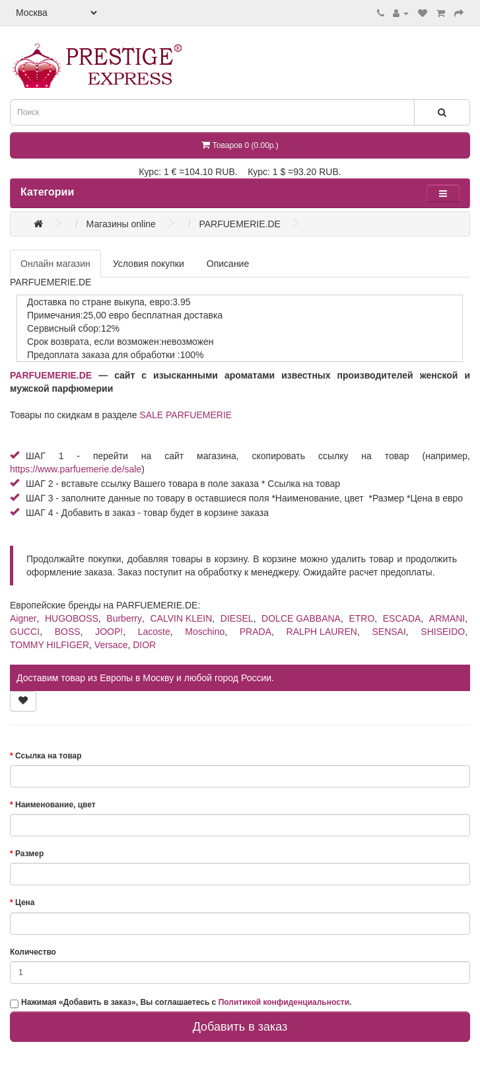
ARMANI (447, 618)
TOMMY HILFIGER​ (49, 645)
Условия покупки (148, 263)
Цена (25, 902)
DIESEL (237, 618)
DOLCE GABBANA (301, 618)
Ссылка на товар (48, 755)
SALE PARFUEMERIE (185, 415)
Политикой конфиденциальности (284, 1002)
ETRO (361, 618)
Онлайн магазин (55, 263)
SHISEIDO (443, 631)
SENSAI (388, 631)
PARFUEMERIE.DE (51, 375)
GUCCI (25, 631)
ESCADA (402, 618)
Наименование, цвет (55, 804)
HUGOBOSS (71, 618)
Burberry (124, 618)
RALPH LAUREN (322, 631)
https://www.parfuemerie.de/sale (75, 469)
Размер (29, 853)
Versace (111, 645)
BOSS (68, 631)
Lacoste (154, 631)
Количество (33, 952)
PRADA (255, 631)
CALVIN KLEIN (181, 618)
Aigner (23, 618)
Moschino (204, 631)
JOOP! (109, 631)
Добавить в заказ (240, 1026)
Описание (228, 263)
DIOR (144, 645)
